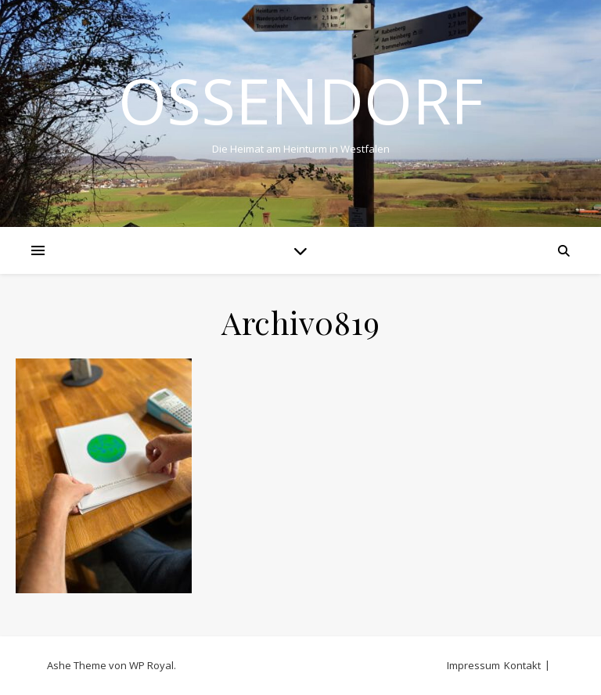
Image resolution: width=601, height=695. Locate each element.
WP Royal (151, 665)
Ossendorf (301, 100)
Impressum (473, 665)
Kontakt (522, 665)
